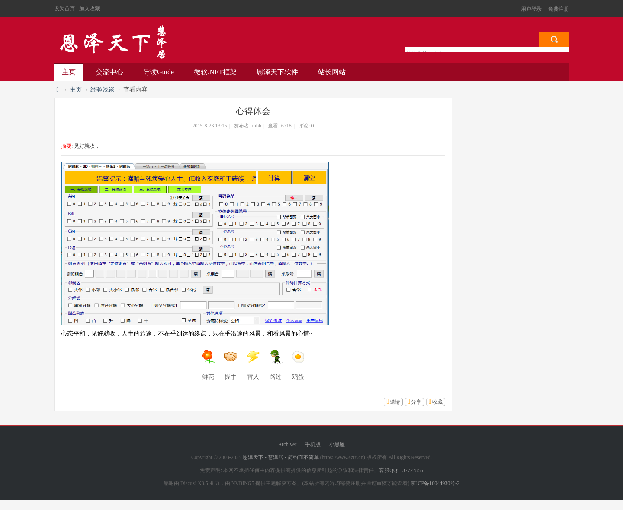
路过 (276, 365)
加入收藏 (89, 9)
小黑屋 (337, 444)
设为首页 (64, 9)
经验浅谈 (102, 89)
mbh (256, 126)
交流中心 (109, 72)
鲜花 (208, 365)
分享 (416, 402)
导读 (158, 72)
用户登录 (531, 9)
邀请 (395, 402)
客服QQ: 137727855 (401, 470)
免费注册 (558, 9)
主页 (69, 72)
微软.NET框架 (215, 72)
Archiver (287, 444)
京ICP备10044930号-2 (435, 483)
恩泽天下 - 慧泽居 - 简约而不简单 (112, 42)
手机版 (313, 444)
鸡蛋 (298, 365)
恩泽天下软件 (277, 72)
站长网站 (332, 72)
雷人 (253, 365)
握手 (231, 365)
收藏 (437, 402)
